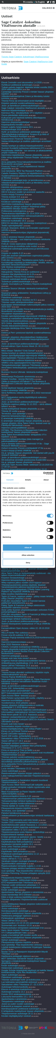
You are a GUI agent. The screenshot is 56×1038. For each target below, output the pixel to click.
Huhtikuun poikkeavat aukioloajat (16, 85)
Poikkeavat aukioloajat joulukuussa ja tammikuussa (25, 249)
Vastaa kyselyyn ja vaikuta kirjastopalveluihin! (22, 146)
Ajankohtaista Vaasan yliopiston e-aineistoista (22, 892)
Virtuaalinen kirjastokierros (13, 314)
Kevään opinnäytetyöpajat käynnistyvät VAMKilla (24, 316)
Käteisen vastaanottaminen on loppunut (19, 717)
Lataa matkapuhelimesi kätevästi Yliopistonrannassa (25, 776)
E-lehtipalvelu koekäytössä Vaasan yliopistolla (22, 1011)
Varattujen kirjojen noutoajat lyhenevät (19, 861)
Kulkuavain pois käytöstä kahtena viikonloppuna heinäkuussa (23, 119)
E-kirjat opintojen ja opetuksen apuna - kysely (22, 837)
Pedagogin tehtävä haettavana (15, 743)
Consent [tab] (10, 480)
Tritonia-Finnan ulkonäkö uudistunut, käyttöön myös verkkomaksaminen (25, 673)
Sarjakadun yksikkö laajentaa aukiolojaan (20, 827)
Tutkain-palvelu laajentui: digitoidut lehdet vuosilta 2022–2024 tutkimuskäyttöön (27, 88)
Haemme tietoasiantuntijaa (13, 416)
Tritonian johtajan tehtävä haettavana (18, 868)
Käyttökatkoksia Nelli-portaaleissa (17, 842)
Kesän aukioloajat (9, 890)
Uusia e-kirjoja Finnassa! (13, 194)
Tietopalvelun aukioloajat (12, 1001)
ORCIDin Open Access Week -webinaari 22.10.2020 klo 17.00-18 (27, 466)
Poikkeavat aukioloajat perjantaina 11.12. (20, 854)
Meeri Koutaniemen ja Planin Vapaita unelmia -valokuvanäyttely (23, 793)
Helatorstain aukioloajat (12, 968)
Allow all (28, 547)
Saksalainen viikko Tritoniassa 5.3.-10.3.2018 (22, 738)
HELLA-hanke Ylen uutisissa (14, 633)
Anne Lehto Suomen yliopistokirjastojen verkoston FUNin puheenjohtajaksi (27, 611)
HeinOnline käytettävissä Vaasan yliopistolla (22, 155)
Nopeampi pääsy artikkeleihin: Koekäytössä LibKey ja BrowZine (26, 294)
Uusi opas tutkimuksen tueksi (14, 189)
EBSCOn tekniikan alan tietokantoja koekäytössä (24, 223)
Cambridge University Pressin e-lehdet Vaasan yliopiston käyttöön (27, 93)
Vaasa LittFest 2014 (10, 920)
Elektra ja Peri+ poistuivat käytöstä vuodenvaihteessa (26, 333)
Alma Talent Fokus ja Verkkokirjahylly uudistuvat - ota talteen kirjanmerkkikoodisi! (25, 574)
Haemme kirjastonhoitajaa (13, 110)
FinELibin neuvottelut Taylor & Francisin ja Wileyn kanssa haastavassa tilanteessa (27, 615)
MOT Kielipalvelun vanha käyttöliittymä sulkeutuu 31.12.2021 (24, 398)
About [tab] (46, 480)
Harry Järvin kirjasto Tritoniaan (15, 930)
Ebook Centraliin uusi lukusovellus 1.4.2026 (21, 82)
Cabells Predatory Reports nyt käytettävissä (21, 173)
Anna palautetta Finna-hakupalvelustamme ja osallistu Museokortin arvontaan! (26, 163)
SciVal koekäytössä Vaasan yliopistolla (19, 409)
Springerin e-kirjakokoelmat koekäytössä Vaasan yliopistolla (23, 962)
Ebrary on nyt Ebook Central (14, 731)
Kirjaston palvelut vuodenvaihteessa (18, 103)
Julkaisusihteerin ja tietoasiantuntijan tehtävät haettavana (27, 815)
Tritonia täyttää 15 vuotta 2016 (15, 806)
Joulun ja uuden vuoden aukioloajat (17, 1004)
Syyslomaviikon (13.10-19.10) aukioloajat (20, 923)
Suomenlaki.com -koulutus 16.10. (16, 925)
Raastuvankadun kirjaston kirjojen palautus (21, 773)
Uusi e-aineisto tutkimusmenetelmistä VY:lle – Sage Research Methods (25, 445)
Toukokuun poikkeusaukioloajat (15, 281)
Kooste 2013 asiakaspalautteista (16, 994)
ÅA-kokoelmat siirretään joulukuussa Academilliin (24, 460)
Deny (28, 563)
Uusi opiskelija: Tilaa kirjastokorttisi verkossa (21, 945)
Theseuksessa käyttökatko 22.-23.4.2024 (20, 213)
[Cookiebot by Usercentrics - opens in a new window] (43, 473)
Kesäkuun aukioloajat (11, 202)
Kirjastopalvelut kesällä (12, 125)
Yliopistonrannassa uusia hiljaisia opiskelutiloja (22, 832)
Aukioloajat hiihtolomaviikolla (14, 987)
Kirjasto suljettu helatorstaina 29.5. (17, 127)
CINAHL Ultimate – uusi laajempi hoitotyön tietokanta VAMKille (25, 240)
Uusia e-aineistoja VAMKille (14, 390)
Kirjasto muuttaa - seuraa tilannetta (17, 379)
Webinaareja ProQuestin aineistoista (18, 376)
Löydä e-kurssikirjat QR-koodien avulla (19, 935)
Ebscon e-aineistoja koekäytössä (16, 989)
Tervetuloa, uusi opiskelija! (13, 413)
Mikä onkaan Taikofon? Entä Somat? (18, 351)
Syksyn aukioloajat (10, 940)
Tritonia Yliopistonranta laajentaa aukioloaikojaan (24, 710)
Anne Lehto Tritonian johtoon (14, 846)
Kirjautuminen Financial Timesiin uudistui (20, 139)
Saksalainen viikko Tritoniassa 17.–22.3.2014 (22, 984)
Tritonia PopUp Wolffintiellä (13, 677)
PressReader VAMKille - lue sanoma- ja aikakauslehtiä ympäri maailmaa (26, 151)
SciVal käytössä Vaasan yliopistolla (17, 388)
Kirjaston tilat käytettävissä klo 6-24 (17, 274)
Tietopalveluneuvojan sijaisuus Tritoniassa (20, 365)
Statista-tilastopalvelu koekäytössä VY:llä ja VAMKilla (25, 624)
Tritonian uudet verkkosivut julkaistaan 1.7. (21, 885)
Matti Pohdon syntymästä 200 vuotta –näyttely (22, 698)
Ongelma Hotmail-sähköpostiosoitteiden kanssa (23, 661)
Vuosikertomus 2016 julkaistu (14, 703)
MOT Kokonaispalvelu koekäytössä (17, 693)
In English (40, 2)
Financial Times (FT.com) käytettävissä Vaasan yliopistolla (23, 167)
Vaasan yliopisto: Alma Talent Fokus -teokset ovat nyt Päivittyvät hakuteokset (25, 424)
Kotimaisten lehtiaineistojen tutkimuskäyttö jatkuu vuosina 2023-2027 (27, 306)
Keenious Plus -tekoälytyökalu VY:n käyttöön (22, 113)
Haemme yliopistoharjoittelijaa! (15, 122)
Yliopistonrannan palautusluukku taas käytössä (23, 798)
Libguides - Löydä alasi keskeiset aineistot (20, 887)
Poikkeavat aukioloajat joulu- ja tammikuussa (22, 180)
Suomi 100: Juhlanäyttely (13, 688)
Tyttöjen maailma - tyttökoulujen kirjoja (19, 880)
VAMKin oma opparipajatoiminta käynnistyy (21, 363)
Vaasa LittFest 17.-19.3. (12, 741)
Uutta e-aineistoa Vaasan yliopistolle (18, 237)
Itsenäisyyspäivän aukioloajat (14, 911)
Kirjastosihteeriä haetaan (12, 834)
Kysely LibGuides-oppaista (13, 733)
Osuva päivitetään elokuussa (14, 115)
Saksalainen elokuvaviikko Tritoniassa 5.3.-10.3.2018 (25, 668)
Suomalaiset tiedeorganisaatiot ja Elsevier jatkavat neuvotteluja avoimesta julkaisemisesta (24, 760)
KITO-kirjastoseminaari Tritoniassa (17, 882)
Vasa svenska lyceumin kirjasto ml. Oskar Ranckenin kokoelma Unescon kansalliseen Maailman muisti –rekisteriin (25, 681)
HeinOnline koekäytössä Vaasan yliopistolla (21, 204)
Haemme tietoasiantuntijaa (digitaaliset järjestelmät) (25, 232)
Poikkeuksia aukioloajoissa (13, 211)
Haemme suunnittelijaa (12, 700)
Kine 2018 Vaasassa (10, 644)
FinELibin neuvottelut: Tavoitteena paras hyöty (22, 260)
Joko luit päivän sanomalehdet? (16, 691)
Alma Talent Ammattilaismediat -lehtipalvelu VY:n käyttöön (23, 436)
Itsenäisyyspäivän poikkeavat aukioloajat (20, 1009)
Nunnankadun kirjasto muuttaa (15, 726)
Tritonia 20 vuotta (9, 411)
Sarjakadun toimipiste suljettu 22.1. (17, 839)
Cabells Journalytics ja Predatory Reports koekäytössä (26, 284)
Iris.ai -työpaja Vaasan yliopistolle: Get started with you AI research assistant (27, 454)
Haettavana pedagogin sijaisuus (16, 916)
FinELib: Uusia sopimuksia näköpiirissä (19, 244)
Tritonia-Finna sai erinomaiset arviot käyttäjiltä (22, 101)
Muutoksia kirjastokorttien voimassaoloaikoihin (22, 216)
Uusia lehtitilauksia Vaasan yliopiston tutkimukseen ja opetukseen (25, 905)
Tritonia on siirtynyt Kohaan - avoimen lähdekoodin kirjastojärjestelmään (24, 570)
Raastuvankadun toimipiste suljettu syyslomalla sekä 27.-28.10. (25, 788)
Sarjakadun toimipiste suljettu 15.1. (17, 844)
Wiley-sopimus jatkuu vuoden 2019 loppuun (21, 582)
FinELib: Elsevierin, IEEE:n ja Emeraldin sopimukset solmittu (25, 229)
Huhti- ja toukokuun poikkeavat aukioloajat (20, 132)
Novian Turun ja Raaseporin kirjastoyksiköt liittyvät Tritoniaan (24, 953)
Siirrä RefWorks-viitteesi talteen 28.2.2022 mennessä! (26, 393)
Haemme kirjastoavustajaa (13, 642)
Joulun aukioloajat (9, 771)
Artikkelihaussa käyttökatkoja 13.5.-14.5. (20, 663)
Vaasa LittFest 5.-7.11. (11, 859)
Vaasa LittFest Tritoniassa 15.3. (15, 665)
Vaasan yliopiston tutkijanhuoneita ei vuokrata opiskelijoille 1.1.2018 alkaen (22, 706)
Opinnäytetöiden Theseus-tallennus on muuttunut (24, 358)
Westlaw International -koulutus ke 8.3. (19, 300)
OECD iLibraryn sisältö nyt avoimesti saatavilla (22, 192)
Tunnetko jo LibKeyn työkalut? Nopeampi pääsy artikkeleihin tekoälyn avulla (23, 207)
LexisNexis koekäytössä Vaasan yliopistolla (21, 913)
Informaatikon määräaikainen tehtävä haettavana (24, 712)
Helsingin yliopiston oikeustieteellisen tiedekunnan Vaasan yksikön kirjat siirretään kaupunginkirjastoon (25, 338)
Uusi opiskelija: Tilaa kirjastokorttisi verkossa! (22, 871)
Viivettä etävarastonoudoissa (14, 321)
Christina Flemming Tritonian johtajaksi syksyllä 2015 (25, 873)
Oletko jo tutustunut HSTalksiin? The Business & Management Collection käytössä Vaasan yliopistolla (25, 382)
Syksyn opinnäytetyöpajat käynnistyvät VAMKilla (23, 355)
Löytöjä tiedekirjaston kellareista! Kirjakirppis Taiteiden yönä (26, 948)
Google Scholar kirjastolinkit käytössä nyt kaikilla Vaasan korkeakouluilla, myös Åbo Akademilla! (27, 971)
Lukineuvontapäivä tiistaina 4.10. (16, 796)
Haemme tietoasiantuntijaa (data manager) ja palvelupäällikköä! (22, 440)
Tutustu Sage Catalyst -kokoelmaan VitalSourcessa (25, 57)
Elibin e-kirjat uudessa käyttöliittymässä (19, 897)
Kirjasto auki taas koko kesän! (15, 658)
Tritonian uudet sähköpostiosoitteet (17, 302)
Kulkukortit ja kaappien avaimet (15, 1006)
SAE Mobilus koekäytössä (13, 267)
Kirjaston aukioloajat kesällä (14, 279)
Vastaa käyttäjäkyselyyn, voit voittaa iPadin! (21, 729)
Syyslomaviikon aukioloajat (13, 863)
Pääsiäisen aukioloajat (11, 218)
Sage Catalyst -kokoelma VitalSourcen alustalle (23, 108)
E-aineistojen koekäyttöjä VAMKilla (17, 418)
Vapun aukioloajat (9, 975)
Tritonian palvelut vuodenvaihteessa (18, 757)
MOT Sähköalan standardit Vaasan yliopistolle (22, 958)
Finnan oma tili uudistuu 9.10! (15, 635)
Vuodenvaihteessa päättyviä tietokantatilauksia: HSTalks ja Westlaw (27, 177)
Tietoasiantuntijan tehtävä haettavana (18, 801)
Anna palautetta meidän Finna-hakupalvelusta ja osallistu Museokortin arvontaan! (27, 310)
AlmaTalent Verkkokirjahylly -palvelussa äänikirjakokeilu (27, 367)
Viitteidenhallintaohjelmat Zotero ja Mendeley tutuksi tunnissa (25, 97)
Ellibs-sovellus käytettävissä (14, 594)
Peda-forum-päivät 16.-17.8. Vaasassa (19, 714)
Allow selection (28, 555)
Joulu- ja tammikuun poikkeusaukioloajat (20, 105)
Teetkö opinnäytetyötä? (12, 225)
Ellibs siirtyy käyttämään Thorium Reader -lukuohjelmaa (27, 157)
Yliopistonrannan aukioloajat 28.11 (17, 1013)
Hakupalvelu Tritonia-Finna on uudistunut (20, 272)
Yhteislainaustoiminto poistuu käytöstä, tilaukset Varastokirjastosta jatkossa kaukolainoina (23, 586)
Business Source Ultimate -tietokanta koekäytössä (24, 288)
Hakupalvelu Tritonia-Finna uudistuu (18, 277)
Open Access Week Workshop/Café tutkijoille (22, 785)
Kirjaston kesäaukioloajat (12, 199)
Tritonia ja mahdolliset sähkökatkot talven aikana (23, 318)
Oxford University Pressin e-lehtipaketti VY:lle (22, 448)
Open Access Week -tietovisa (14, 695)
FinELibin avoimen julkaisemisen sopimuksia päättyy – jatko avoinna (26, 256)
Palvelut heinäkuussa (11, 813)
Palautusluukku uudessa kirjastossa (17, 360)
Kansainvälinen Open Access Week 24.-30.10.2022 (25, 346)
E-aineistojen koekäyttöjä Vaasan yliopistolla (21, 421)
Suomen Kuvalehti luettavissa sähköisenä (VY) (23, 148)
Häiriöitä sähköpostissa (12, 187)
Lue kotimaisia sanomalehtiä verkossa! (19, 982)
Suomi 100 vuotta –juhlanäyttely (16, 736)
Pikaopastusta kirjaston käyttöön (16, 808)
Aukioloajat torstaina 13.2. (13, 992)
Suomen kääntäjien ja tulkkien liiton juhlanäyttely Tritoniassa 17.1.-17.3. (23, 747)
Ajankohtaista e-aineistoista (14, 999)
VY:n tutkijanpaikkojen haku (14, 933)
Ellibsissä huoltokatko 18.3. (13, 221)
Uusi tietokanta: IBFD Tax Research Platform (22, 171)
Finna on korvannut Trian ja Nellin (16, 750)
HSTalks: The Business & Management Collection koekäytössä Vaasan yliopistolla (24, 431)
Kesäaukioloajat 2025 (11, 129)
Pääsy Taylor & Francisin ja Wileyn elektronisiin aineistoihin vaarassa (23, 606)
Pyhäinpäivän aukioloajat (12, 918)
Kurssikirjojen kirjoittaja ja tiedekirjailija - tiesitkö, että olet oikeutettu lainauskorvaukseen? (27, 263)
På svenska (28, 2)
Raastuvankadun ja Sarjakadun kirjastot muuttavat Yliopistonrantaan (24, 781)
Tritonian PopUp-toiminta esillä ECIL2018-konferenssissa (27, 637)
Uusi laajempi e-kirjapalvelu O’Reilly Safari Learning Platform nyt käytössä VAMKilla (25, 590)
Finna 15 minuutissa (10, 269)
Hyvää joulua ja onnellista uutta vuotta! (19, 246)
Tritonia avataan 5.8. (10, 197)
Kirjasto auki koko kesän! (12, 724)
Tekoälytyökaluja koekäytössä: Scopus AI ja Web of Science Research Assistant (25, 135)
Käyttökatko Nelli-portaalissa (14, 851)
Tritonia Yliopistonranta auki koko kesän (19, 820)
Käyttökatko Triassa (10, 856)
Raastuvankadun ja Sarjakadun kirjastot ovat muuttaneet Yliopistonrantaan (27, 753)
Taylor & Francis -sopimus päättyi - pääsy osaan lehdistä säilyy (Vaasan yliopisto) (27, 597)
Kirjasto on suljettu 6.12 (12, 253)
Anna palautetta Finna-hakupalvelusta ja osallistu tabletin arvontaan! (27, 765)
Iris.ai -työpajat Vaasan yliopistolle (17, 462)
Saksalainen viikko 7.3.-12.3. (14, 830)
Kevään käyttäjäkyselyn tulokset (16, 1016)
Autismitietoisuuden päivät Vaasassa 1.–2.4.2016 (24, 825)
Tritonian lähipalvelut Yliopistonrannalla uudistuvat (24, 899)
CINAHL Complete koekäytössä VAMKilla (20, 647)
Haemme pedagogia (10, 656)
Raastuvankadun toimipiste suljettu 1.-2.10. (21, 866)
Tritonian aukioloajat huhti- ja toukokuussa (20, 980)
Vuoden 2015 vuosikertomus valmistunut (20, 822)
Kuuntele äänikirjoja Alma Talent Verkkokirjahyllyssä (25, 328)
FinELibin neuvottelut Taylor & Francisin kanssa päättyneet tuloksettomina (23, 602)
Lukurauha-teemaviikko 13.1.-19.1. (17, 996)
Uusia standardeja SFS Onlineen (16, 895)
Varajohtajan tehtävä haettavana (16, 619)
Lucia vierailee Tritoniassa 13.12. (16, 768)
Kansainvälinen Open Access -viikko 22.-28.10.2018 (25, 628)
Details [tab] (28, 480)
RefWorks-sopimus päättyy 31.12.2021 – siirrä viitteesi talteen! (26, 405)
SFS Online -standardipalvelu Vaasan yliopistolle (23, 323)
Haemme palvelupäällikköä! (14, 428)
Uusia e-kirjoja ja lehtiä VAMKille (16, 450)
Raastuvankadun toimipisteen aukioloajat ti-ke (22, 928)
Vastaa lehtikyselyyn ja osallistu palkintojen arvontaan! (26, 141)
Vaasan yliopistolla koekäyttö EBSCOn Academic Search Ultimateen (27, 720)
